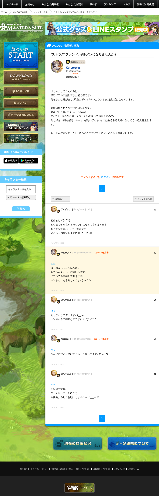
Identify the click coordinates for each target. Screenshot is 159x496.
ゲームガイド (20, 138)
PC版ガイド (20, 91)
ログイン (20, 103)
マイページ (12, 4)
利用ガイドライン (83, 468)
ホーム (4, 11)
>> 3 (53, 349)
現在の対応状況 (145, 4)
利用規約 (23, 468)
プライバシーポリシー (39, 468)
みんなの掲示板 (50, 4)
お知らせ (30, 4)
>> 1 (53, 263)
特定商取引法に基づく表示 (62, 468)
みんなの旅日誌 (74, 4)
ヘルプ (126, 4)
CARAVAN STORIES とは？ (20, 126)
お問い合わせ (119, 468)
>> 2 (53, 311)
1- (102, 188)
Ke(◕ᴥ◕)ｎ (73, 67)
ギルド (93, 4)
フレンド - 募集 (40, 11)
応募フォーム (133, 468)
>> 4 (53, 384)
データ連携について (20, 115)
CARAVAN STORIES (79, 487)
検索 (22, 208)
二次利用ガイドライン (102, 468)
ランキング (110, 4)
